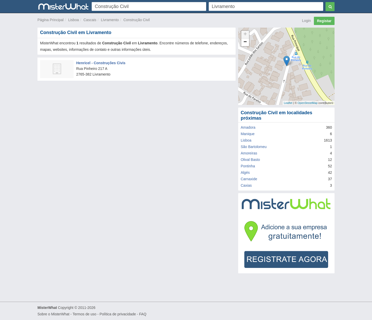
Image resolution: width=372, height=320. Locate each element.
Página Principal (50, 20)
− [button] (245, 42)
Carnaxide (249, 179)
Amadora (248, 127)
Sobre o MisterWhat (53, 314)
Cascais (89, 20)
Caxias (246, 185)
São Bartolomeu (254, 147)
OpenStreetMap (308, 102)
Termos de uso (84, 314)
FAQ (142, 314)
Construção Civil (136, 20)
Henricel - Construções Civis (101, 63)
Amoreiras (249, 153)
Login (306, 21)
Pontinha (248, 166)
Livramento (110, 20)
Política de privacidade (117, 314)
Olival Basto (250, 160)
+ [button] (245, 34)
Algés (245, 172)
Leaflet (288, 102)
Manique (248, 134)
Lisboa (73, 20)
